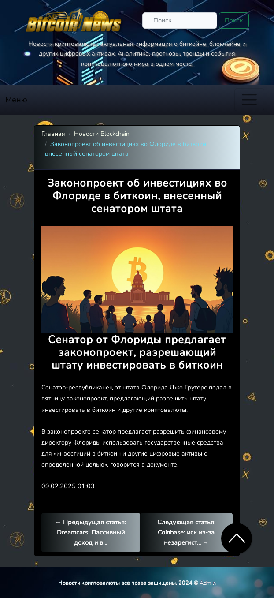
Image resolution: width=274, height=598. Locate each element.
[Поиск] (179, 20)
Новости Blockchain (102, 134)
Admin (208, 582)
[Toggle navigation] (249, 99)
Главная (53, 134)
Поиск (234, 20)
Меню (16, 99)
